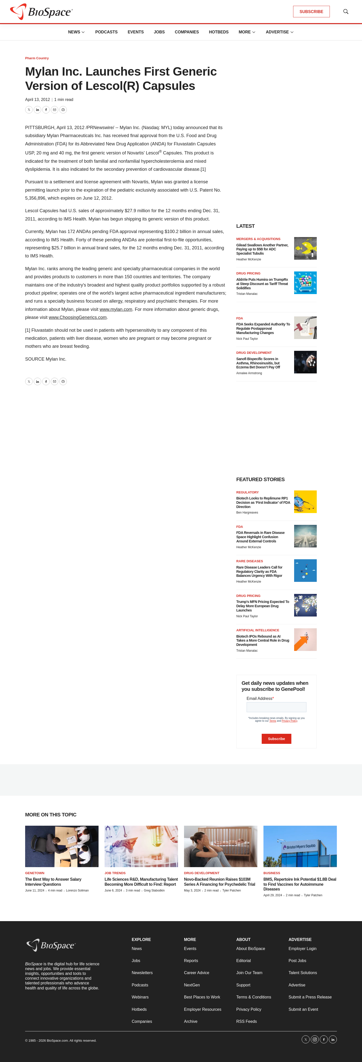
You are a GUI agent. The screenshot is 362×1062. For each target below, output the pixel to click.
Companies (187, 32)
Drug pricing (248, 273)
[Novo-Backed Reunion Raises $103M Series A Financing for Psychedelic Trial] (220, 846)
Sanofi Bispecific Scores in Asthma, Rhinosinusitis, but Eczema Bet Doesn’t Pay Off (258, 363)
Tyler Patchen (231, 890)
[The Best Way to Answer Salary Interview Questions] (62, 846)
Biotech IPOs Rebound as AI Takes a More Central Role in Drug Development (262, 640)
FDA (239, 318)
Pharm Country (37, 58)
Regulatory (247, 492)
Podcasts (106, 32)
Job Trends (115, 873)
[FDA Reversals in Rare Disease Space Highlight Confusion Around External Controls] (305, 536)
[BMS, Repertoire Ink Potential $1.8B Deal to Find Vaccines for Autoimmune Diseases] (300, 846)
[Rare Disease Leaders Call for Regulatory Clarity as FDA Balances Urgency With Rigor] (305, 570)
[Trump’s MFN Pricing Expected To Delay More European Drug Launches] (305, 605)
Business (271, 873)
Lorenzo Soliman (77, 890)
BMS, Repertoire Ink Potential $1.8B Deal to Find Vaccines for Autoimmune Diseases (299, 884)
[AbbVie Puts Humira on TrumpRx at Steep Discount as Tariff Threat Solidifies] (305, 282)
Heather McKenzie (248, 259)
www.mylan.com (116, 309)
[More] (83, 32)
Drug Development (201, 873)
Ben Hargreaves (247, 512)
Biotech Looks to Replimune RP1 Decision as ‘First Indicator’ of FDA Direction (263, 502)
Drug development (254, 353)
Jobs (159, 32)
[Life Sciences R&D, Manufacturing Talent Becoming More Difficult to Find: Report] (141, 846)
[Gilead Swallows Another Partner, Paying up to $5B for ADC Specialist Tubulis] (305, 248)
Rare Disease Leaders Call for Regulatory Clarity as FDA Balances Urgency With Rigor (259, 571)
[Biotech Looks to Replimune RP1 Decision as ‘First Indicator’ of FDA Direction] (305, 501)
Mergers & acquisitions (258, 239)
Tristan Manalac (247, 294)
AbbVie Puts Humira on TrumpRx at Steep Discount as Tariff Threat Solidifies (262, 283)
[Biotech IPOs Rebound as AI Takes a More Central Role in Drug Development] (305, 639)
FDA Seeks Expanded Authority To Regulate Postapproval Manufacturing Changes (263, 328)
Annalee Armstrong (249, 373)
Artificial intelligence (257, 630)
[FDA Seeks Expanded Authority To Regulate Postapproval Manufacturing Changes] (305, 327)
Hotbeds (219, 32)
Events (136, 32)
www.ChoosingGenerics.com (78, 317)
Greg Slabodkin (154, 890)
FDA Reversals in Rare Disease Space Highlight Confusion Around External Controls (260, 537)
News (74, 32)
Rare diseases (249, 561)
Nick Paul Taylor (247, 339)
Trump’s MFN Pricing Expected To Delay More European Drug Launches (262, 606)
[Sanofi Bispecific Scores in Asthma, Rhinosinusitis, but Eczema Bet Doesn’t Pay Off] (305, 362)
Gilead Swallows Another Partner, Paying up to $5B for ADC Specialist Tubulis (262, 249)
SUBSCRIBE (311, 12)
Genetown (34, 873)
